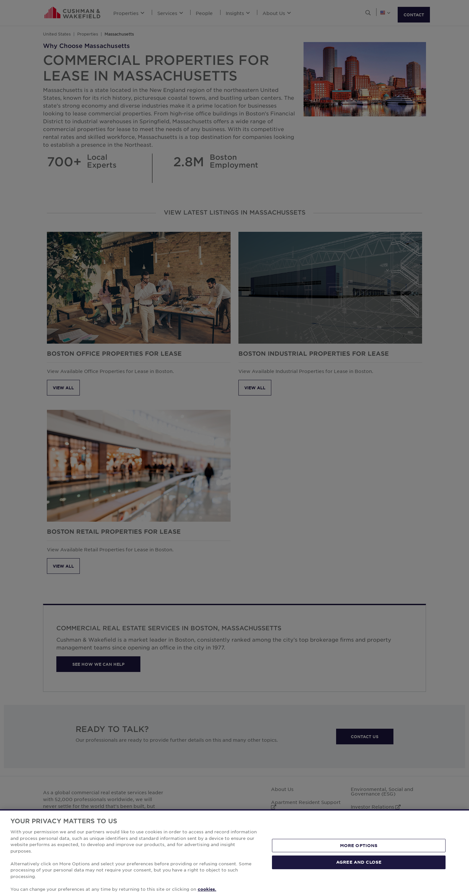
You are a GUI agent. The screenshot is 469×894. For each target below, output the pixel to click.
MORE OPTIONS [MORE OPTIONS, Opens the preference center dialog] (359, 855)
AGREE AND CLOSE (358, 872)
